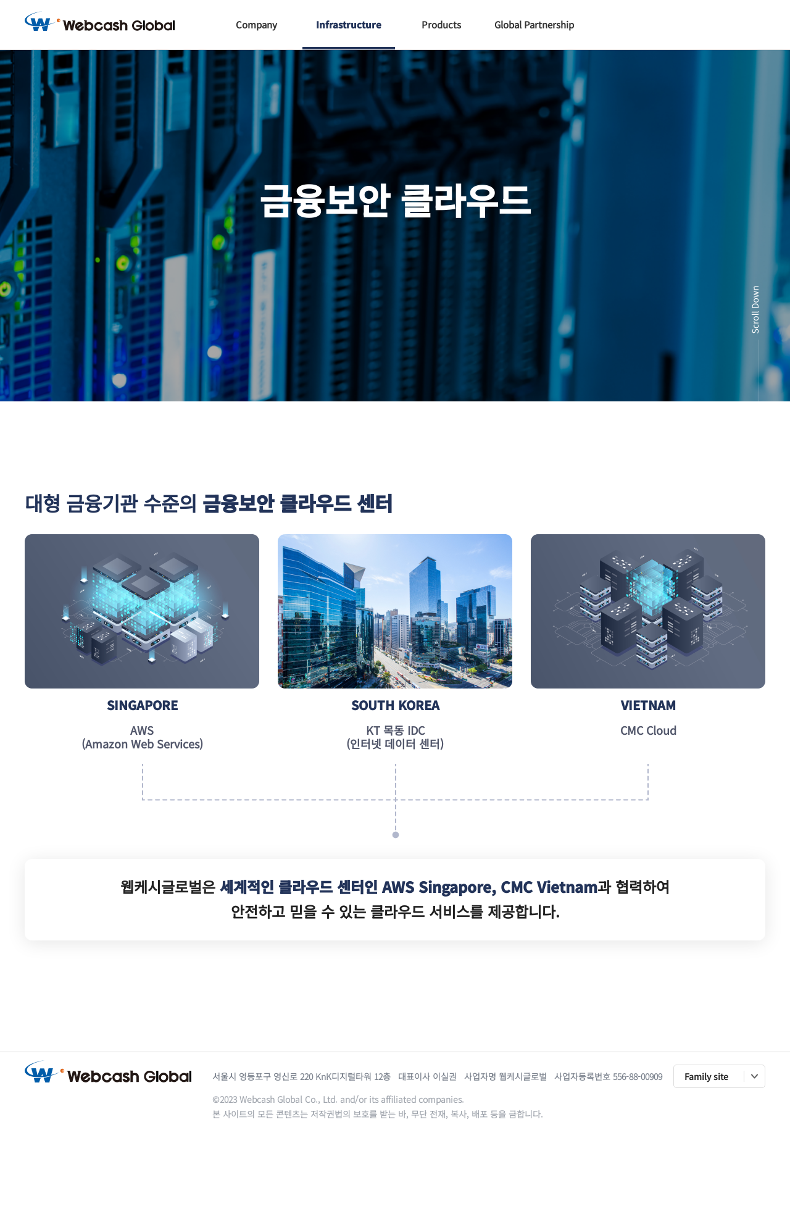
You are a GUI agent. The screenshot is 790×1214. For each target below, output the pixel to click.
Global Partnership (534, 24)
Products (441, 24)
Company (256, 24)
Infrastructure (348, 24)
